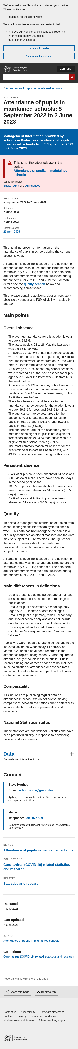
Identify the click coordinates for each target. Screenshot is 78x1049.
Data (8, 754)
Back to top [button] (48, 991)
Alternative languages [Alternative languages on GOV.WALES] (52, 1020)
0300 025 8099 (34, 818)
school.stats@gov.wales (35, 790)
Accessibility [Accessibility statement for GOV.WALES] (27, 1012)
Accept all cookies (39, 48)
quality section (34, 284)
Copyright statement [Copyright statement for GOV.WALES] (52, 1012)
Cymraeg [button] (65, 68)
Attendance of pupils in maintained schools (34, 88)
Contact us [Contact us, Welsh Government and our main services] (9, 1012)
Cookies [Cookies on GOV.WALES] (8, 1016)
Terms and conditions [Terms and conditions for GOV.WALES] (43, 1016)
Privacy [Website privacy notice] (21, 1016)
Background (11, 185)
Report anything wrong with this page (25, 978)
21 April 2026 (11, 231)
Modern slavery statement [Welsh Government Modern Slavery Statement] (19, 1020)
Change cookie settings (39, 56)
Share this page (19, 991)
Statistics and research (21, 883)
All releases (32, 185)
